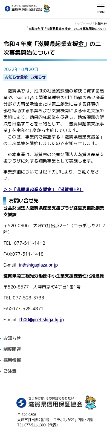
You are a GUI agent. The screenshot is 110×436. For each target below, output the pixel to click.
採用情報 (12, 360)
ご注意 (9, 371)
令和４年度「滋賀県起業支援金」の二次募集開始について (67, 28)
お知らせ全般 (16, 77)
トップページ (83, 23)
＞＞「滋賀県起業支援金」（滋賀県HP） (43, 189)
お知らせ (101, 23)
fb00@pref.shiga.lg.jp (41, 319)
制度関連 (12, 349)
